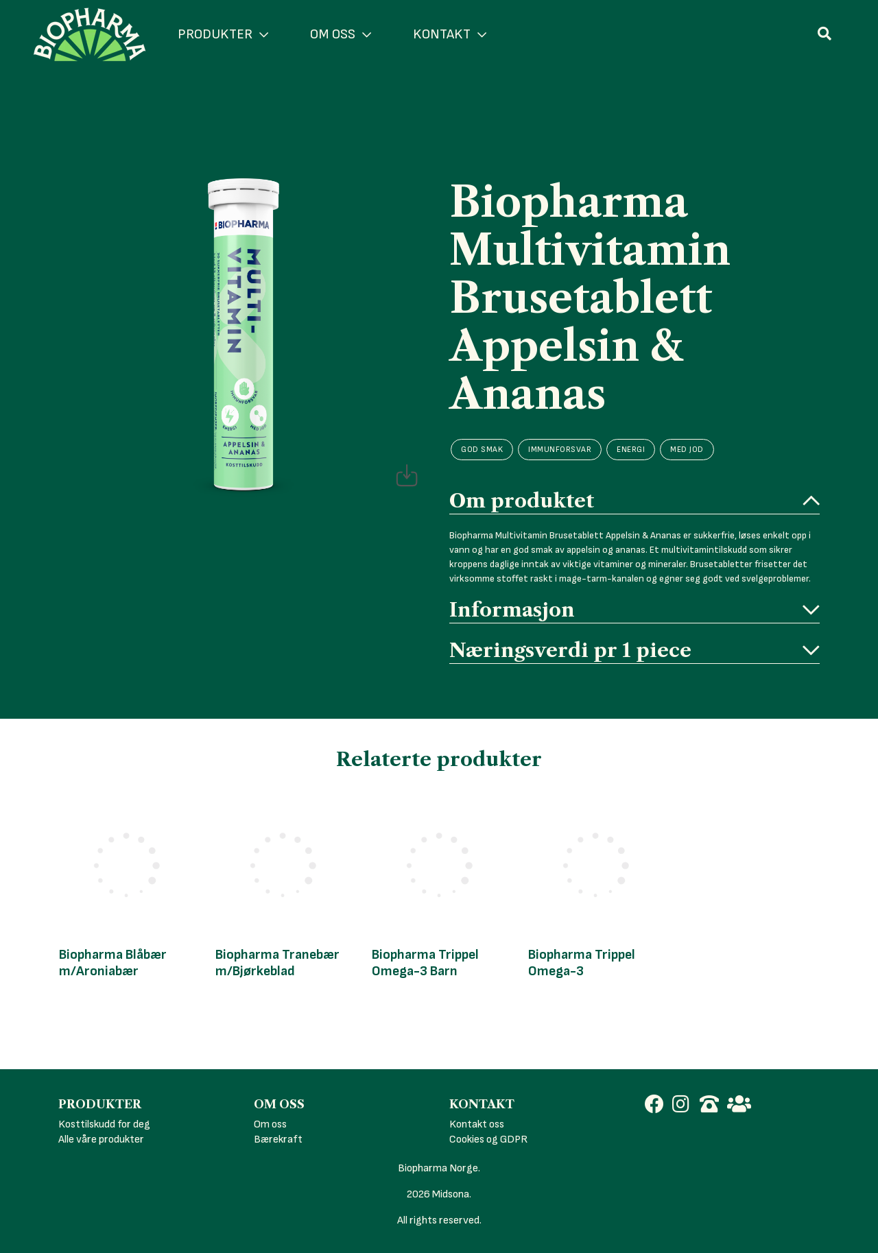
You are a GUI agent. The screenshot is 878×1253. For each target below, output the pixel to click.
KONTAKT (449, 34)
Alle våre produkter (101, 1139)
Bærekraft (278, 1139)
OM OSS (340, 34)
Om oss (270, 1124)
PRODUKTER (223, 34)
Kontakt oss (476, 1124)
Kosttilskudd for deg (104, 1124)
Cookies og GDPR (488, 1139)
